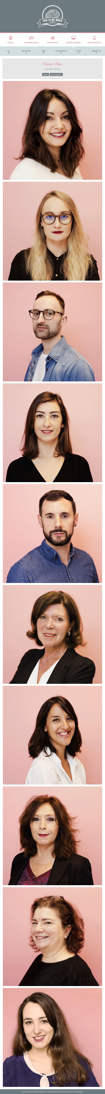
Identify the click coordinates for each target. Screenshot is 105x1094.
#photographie (56, 74)
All (8, 51)
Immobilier (96, 51)
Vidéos (78, 51)
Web (43, 51)
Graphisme (26, 51)
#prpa (46, 74)
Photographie (61, 51)
